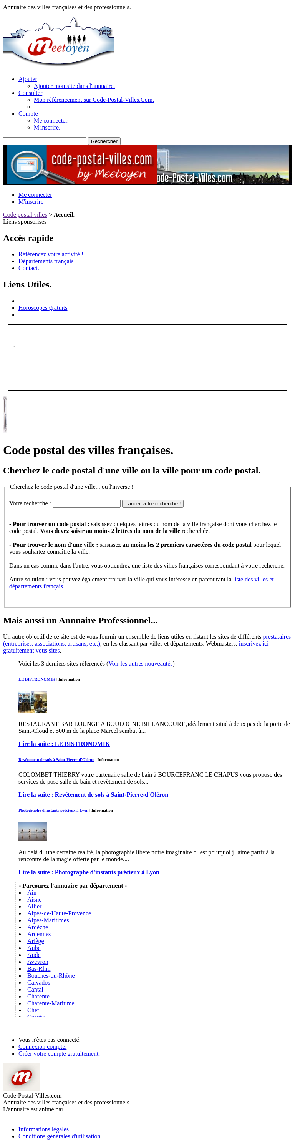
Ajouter (27, 79)
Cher (33, 1010)
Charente (38, 996)
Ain (31, 892)
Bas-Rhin (38, 968)
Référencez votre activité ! (50, 254)
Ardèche (37, 927)
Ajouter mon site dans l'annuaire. (74, 86)
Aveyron (37, 961)
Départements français (45, 261)
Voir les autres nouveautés (140, 663)
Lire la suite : (64, 744)
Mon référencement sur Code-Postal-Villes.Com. (94, 99)
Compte (28, 113)
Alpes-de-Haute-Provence (59, 913)
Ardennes (39, 934)
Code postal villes (25, 214)
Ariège (35, 941)
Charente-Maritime (51, 1003)
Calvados (38, 982)
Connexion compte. (42, 1046)
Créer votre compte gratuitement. (59, 1053)
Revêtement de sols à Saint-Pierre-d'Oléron (56, 759)
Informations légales (43, 1129)
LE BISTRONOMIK (36, 679)
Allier (34, 906)
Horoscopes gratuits (43, 307)
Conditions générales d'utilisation (59, 1136)
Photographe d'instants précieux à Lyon (53, 810)
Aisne (34, 899)
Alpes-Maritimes (48, 920)
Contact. (28, 268)
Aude (34, 955)
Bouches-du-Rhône (51, 975)
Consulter (30, 93)
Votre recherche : (30, 503)
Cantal (35, 989)
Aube (34, 948)
